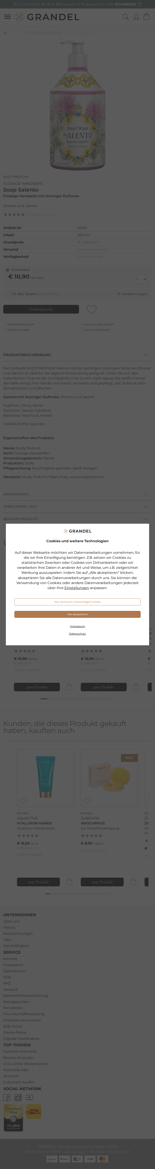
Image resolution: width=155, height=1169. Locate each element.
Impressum (77, 626)
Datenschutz (77, 633)
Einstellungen (76, 588)
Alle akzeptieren (77, 614)
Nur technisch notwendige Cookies (77, 601)
